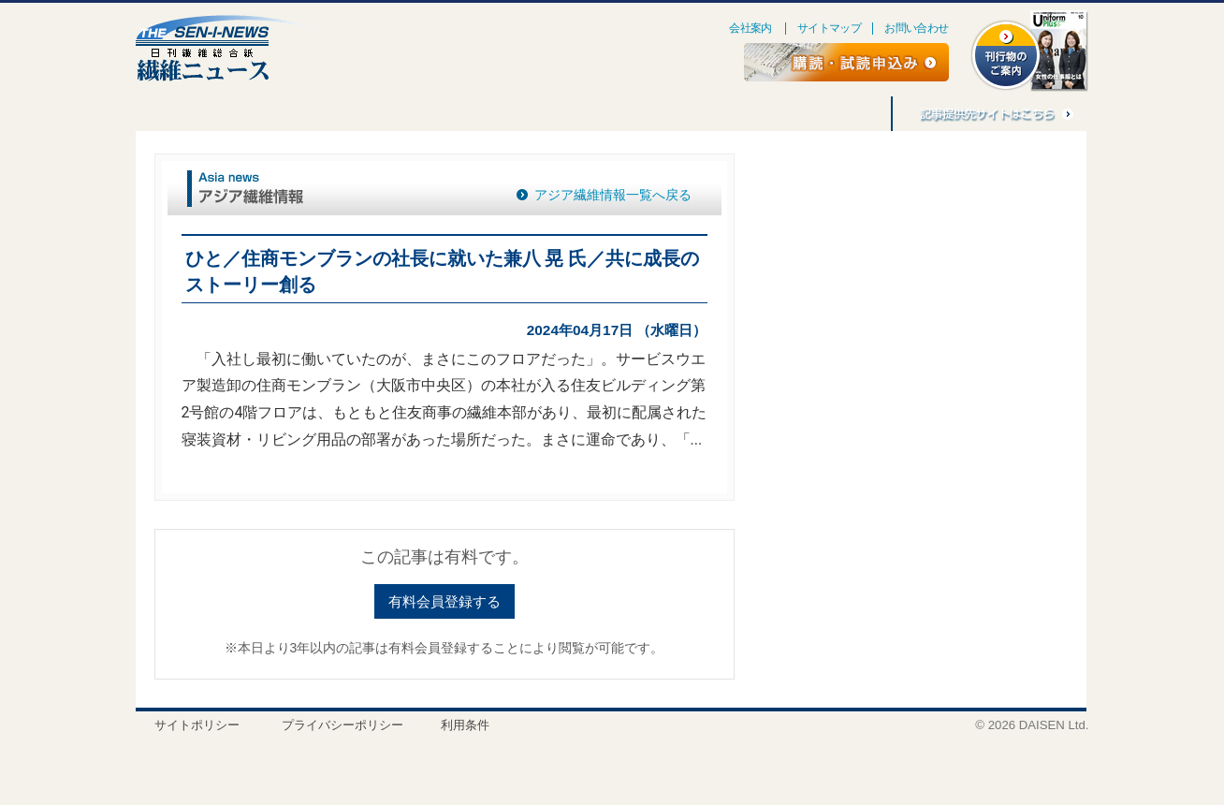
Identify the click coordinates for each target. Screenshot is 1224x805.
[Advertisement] (910, 305)
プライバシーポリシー (342, 725)
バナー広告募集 (740, 113)
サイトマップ (829, 28)
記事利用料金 (843, 113)
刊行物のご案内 (515, 113)
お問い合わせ (916, 28)
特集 (168, 113)
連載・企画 (246, 113)
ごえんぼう (336, 113)
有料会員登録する (444, 601)
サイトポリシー (197, 725)
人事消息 (420, 113)
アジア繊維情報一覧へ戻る (613, 194)
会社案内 (750, 28)
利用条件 (465, 725)
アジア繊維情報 (628, 113)
